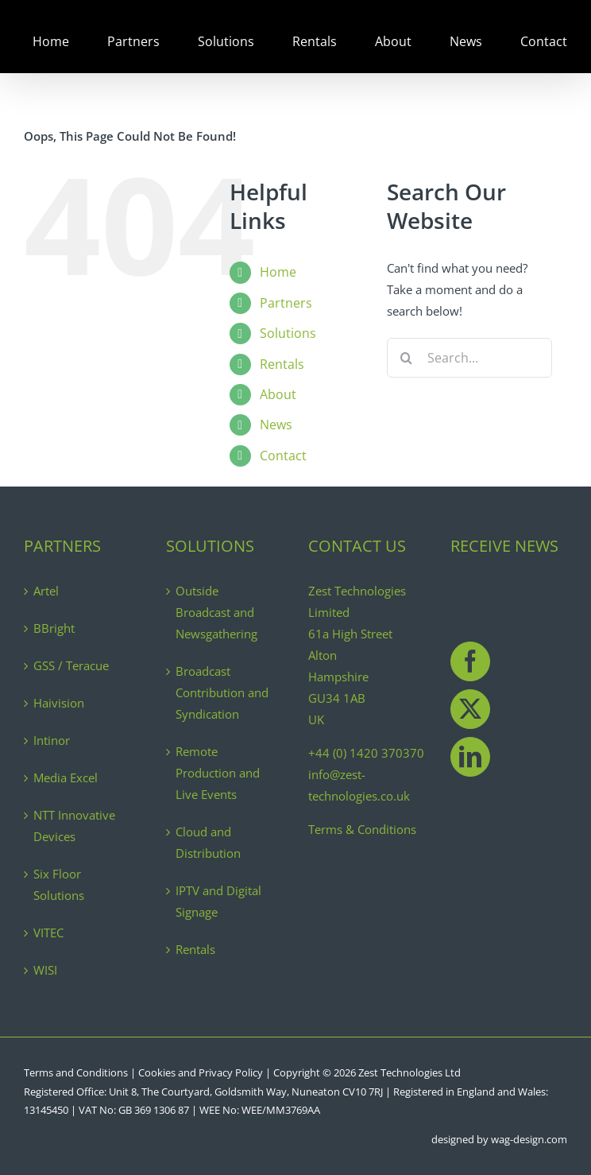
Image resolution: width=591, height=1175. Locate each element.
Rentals (282, 364)
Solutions (288, 333)
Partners (286, 303)
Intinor (51, 740)
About (278, 394)
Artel (46, 591)
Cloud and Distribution (208, 842)
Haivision (58, 703)
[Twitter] (470, 709)
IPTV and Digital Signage (218, 901)
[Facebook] (470, 661)
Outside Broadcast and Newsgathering (216, 612)
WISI (45, 970)
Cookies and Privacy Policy (200, 1072)
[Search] (407, 358)
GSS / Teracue (71, 665)
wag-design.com (529, 1139)
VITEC (48, 932)
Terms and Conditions (76, 1072)
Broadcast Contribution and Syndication (222, 692)
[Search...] (469, 358)
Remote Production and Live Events (218, 772)
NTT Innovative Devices (74, 825)
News (276, 424)
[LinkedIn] (470, 757)
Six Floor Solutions (58, 884)
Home (278, 272)
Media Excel (65, 777)
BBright (54, 628)
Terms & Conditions (362, 829)
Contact (283, 455)
